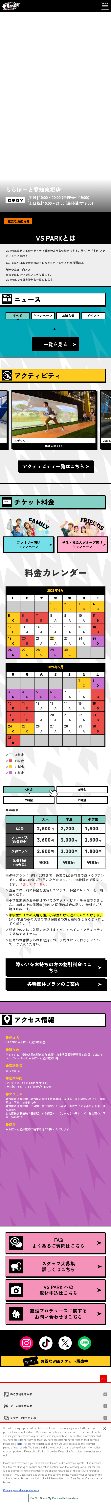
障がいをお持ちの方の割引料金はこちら (53, 967)
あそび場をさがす (21, 1394)
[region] (55, 1463)
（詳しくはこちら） (34, 884)
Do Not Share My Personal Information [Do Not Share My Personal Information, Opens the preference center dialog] (54, 1498)
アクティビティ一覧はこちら (53, 466)
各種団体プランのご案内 (53, 983)
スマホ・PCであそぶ (23, 1418)
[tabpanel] (55, 419)
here (20, 1443)
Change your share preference (21, 1490)
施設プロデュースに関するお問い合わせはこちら (48, 1313)
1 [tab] (55, 329)
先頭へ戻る (103, 1378)
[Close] (104, 1428)
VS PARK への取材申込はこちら (43, 1290)
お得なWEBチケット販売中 (55, 1361)
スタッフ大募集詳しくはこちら (42, 1266)
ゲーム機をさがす (21, 1406)
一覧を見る (55, 344)
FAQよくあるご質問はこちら (47, 1242)
